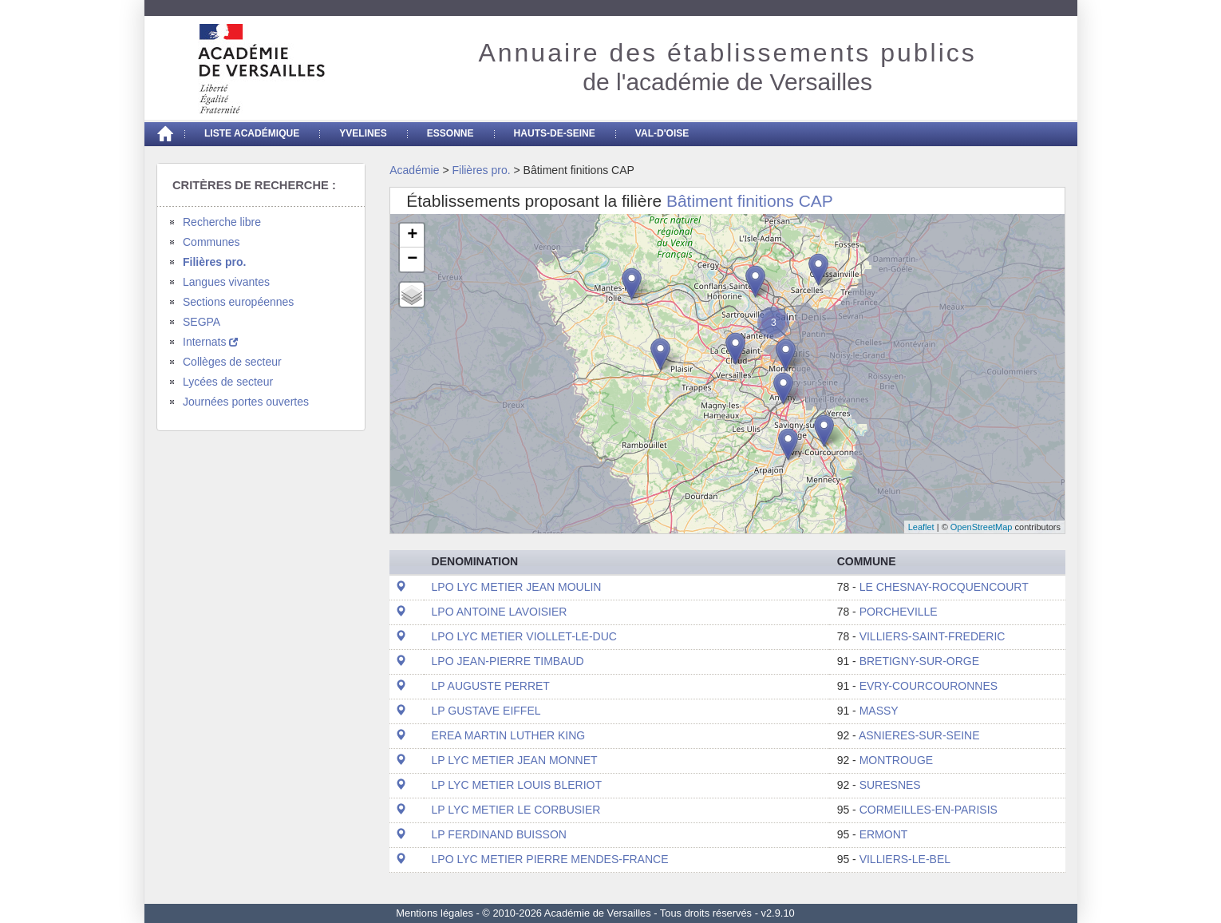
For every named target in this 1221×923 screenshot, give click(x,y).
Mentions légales (434, 913)
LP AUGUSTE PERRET (491, 685)
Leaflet (921, 527)
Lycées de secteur (228, 381)
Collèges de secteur (232, 361)
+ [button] (412, 236)
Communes (211, 242)
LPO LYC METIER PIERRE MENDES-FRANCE (550, 859)
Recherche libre (222, 222)
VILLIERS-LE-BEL (904, 859)
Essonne (450, 133)
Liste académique (251, 133)
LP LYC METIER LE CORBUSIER (516, 809)
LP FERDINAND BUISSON (499, 834)
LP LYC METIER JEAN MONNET (515, 760)
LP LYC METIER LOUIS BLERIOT (517, 784)
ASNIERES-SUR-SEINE (919, 735)
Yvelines (363, 133)
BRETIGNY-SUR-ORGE (919, 661)
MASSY (879, 710)
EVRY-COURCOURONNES (928, 685)
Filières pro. (214, 262)
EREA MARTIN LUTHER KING (509, 735)
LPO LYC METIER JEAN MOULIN (517, 586)
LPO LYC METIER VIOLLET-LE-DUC (524, 636)
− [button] (412, 259)
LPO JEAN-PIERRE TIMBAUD (508, 661)
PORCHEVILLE (898, 611)
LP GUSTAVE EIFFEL (486, 710)
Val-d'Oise (662, 133)
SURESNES (890, 784)
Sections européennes (238, 301)
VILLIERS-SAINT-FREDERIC (932, 636)
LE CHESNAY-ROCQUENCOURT (944, 586)
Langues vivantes (226, 281)
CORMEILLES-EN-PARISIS (928, 809)
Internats (210, 341)
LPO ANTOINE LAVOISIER (499, 611)
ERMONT (883, 834)
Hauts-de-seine (554, 133)
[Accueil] (164, 134)
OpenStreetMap (981, 527)
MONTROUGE (896, 760)
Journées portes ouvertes (246, 401)
